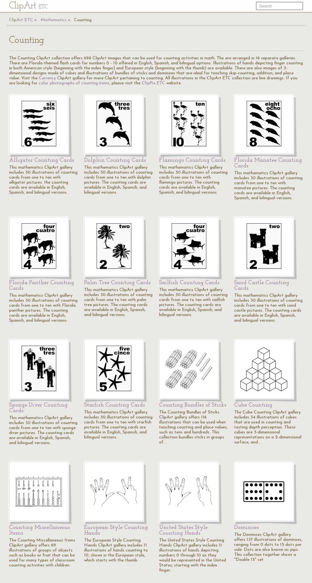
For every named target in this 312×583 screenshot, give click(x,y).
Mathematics (54, 20)
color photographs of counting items (74, 83)
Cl (28, 6)
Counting (83, 20)
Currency (47, 78)
